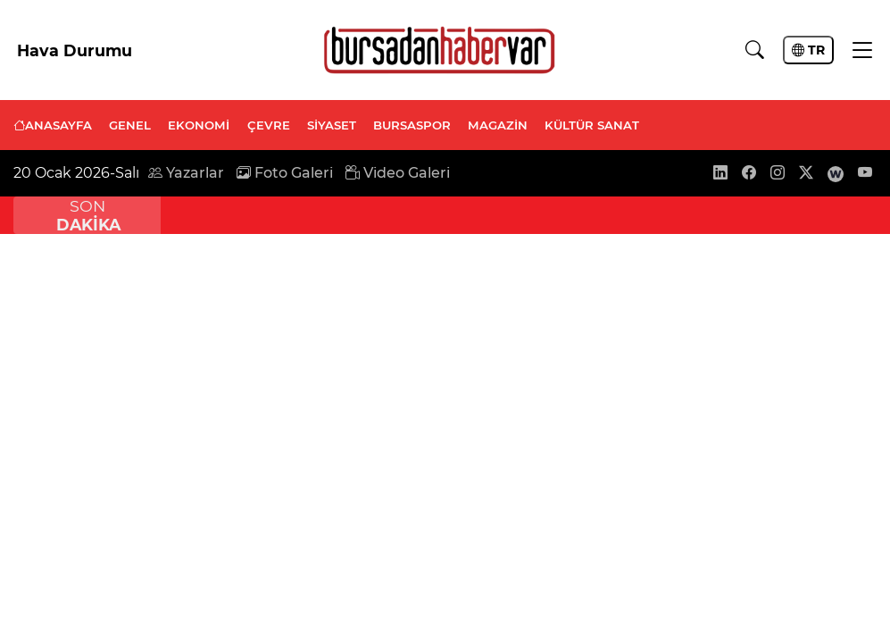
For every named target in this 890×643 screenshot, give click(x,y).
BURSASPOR (412, 125)
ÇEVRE (268, 125)
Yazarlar (186, 172)
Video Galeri (397, 172)
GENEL (130, 125)
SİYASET (331, 125)
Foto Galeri (285, 172)
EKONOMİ (198, 125)
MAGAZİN (498, 125)
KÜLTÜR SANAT (592, 125)
